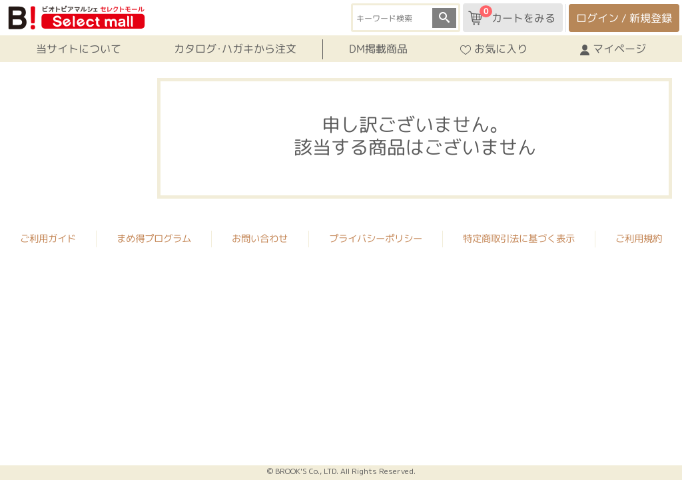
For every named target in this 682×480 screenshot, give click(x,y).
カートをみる (511, 15)
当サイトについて (78, 48)
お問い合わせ (260, 237)
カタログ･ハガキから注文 (235, 48)
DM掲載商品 (378, 48)
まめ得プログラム (154, 237)
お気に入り (493, 48)
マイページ (613, 48)
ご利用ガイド (48, 237)
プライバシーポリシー (375, 237)
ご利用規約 (638, 237)
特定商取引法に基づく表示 (519, 237)
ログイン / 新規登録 (624, 18)
